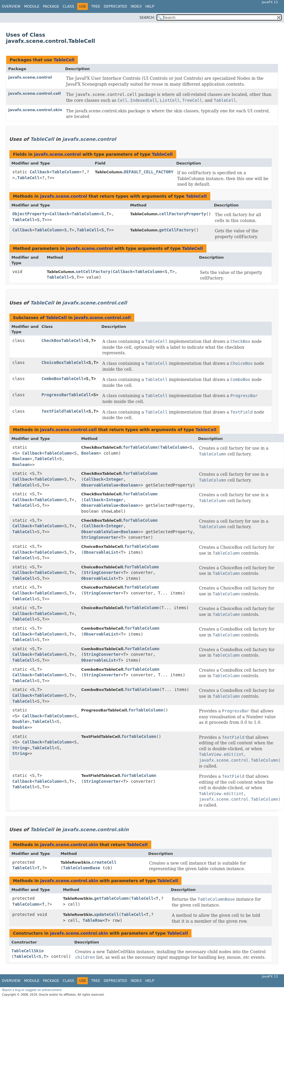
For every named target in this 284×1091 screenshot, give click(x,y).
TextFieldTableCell (63, 411)
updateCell (106, 914)
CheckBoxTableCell (62, 340)
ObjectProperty (29, 213)
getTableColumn (111, 898)
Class (68, 6)
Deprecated (115, 6)
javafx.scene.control (30, 77)
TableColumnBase (81, 867)
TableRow (92, 920)
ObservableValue (99, 485)
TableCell (63, 59)
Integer (114, 479)
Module (31, 6)
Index (136, 6)
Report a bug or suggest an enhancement (32, 990)
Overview (11, 6)
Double (19, 721)
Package (51, 6)
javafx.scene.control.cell (34, 93)
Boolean (21, 458)
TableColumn (65, 172)
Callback (39, 172)
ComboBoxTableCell (62, 378)
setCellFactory (93, 271)
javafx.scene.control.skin (35, 110)
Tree (95, 6)
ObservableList (101, 552)
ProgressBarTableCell (66, 394)
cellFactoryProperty (182, 213)
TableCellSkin (27, 950)
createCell (104, 862)
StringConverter (99, 537)
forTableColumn (140, 447)
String (19, 748)
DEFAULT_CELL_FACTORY (149, 172)
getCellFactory (176, 230)
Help (149, 6)
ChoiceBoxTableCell (63, 362)
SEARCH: (147, 18)
